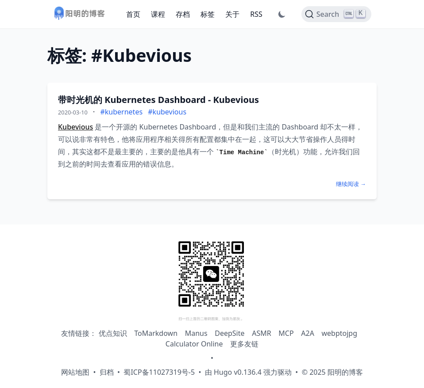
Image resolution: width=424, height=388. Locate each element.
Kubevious (75, 127)
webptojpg (340, 333)
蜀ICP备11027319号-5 (159, 372)
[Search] (336, 14)
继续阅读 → (351, 184)
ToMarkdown (155, 333)
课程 (158, 14)
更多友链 (244, 344)
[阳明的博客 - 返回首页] (79, 14)
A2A (307, 333)
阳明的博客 (345, 372)
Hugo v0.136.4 (238, 372)
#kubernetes (121, 112)
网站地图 (75, 372)
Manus (196, 333)
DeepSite (229, 333)
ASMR (261, 333)
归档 (107, 372)
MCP (285, 333)
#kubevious (167, 112)
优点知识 (113, 333)
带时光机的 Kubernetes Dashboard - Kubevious (158, 100)
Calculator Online (194, 344)
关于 (232, 14)
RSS (256, 14)
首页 (133, 14)
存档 (183, 14)
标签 (207, 14)
